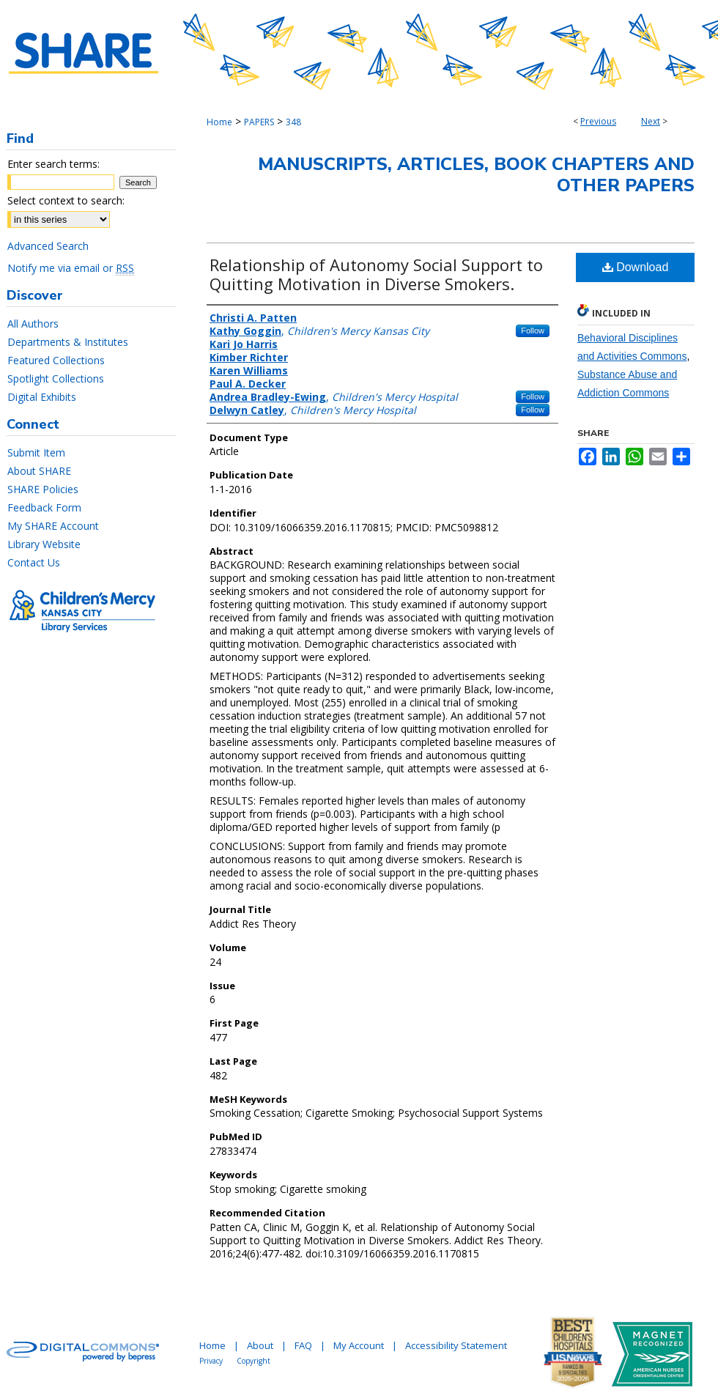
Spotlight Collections (55, 378)
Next (650, 121)
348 (293, 122)
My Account (358, 1345)
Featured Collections (56, 360)
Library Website (44, 544)
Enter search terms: (53, 164)
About (260, 1345)
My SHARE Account (53, 526)
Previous (598, 121)
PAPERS (259, 122)
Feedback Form (44, 507)
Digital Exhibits (41, 397)
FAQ (303, 1345)
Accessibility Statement (456, 1345)
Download (635, 267)
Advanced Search (48, 246)
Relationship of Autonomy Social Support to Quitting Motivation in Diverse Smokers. (376, 274)
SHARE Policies (42, 489)
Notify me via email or (70, 268)
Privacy (211, 1361)
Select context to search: (66, 200)
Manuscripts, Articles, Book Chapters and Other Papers (476, 174)
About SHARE (39, 471)
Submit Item (36, 452)
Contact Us (33, 562)
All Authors (33, 323)
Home (219, 122)
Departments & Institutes (67, 342)
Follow (532, 330)
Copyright (253, 1361)
